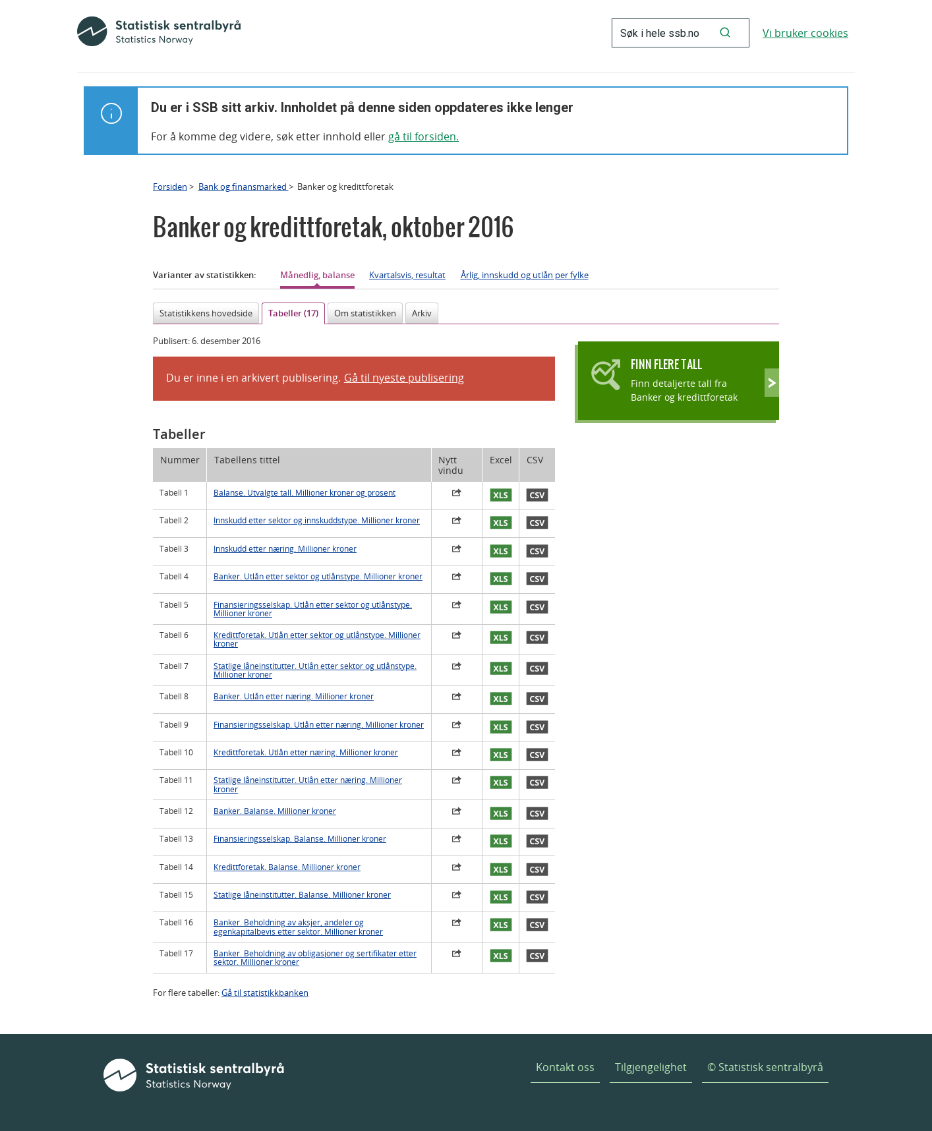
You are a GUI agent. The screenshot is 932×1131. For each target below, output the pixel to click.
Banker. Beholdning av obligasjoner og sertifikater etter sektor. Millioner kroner (315, 957)
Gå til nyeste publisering (404, 377)
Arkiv (422, 313)
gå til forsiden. (423, 136)
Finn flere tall (666, 364)
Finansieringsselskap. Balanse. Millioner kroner (300, 838)
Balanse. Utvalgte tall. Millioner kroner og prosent (304, 492)
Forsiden (170, 186)
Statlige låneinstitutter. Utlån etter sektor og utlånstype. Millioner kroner (315, 670)
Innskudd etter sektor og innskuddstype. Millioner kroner (317, 520)
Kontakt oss (565, 1067)
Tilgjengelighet (651, 1067)
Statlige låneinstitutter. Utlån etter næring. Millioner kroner (308, 784)
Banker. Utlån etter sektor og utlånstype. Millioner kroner (318, 576)
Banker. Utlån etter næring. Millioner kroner (294, 696)
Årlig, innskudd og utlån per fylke (525, 275)
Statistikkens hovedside (206, 313)
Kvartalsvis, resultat (407, 275)
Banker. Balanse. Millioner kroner (275, 811)
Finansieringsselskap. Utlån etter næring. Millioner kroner (319, 724)
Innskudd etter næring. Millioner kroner (285, 548)
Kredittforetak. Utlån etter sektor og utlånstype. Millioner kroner (317, 639)
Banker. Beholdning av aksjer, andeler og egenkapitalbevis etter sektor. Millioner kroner (298, 926)
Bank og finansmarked (243, 186)
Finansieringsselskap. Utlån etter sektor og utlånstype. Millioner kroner (313, 609)
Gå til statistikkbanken (264, 993)
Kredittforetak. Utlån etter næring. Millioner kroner (306, 752)
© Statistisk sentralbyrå (765, 1067)
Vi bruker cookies (805, 33)
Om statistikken (365, 313)
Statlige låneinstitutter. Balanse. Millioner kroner (302, 894)
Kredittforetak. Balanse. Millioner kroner (287, 867)
